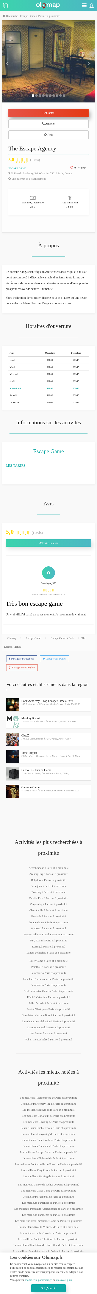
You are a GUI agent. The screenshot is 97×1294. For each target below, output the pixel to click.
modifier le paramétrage (38, 1279)
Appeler (48, 123)
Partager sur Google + (22, 667)
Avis (48, 134)
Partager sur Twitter (54, 658)
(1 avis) (35, 160)
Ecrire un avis (48, 543)
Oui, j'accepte (48, 1288)
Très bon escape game (34, 603)
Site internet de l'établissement (27, 178)
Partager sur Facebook (21, 658)
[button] (9, 61)
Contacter (48, 113)
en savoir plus (64, 1279)
